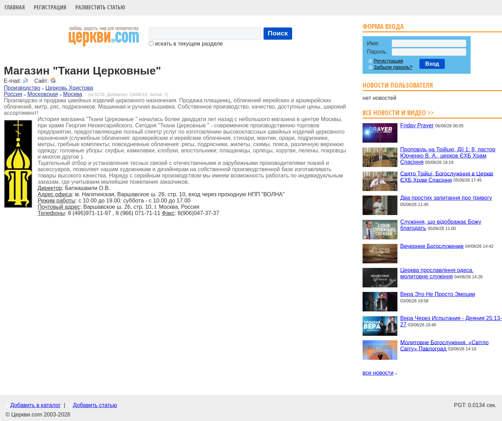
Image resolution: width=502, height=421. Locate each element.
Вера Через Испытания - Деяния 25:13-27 (451, 321)
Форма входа (383, 26)
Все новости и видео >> (398, 112)
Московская (42, 94)
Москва (72, 94)
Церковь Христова (69, 88)
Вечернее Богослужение (432, 246)
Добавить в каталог (35, 405)
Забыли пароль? (393, 67)
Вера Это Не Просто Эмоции (437, 294)
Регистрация (50, 7)
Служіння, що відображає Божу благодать (440, 225)
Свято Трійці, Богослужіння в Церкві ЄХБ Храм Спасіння (446, 176)
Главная (15, 7)
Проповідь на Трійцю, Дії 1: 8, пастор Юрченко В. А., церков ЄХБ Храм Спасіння (447, 155)
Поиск (278, 33)
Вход (432, 64)
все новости (378, 373)
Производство (22, 88)
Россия (13, 94)
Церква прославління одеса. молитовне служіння (437, 273)
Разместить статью (100, 7)
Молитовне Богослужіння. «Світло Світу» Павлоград (444, 345)
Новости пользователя (398, 85)
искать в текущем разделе (186, 44)
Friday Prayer (417, 125)
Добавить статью (95, 405)
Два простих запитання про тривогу (446, 198)
